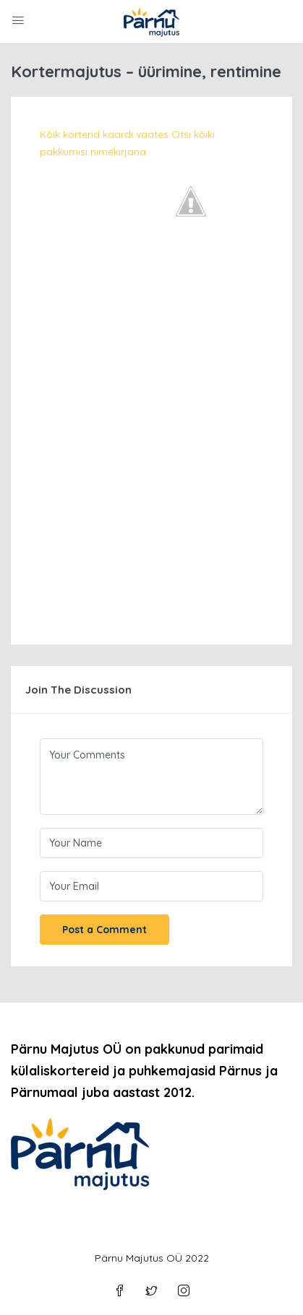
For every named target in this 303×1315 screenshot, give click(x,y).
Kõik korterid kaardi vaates (104, 134)
